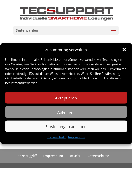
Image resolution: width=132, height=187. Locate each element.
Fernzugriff (27, 155)
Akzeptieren (66, 98)
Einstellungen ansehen (66, 126)
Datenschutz (56, 137)
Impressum (76, 137)
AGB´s (75, 155)
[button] (124, 49)
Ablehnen (66, 112)
